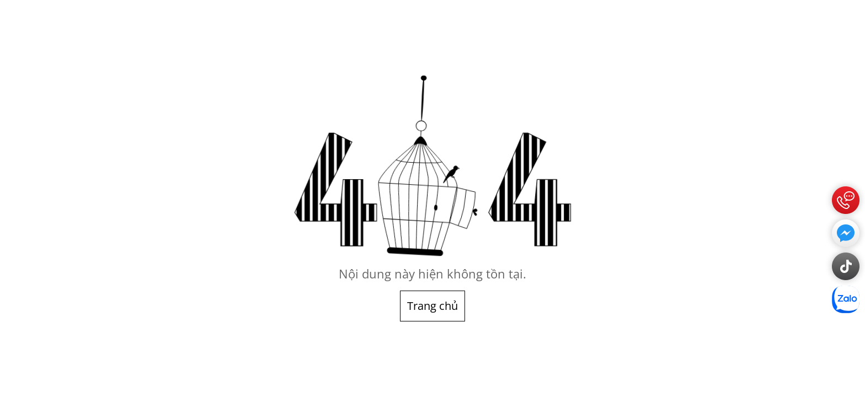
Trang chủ (432, 305)
